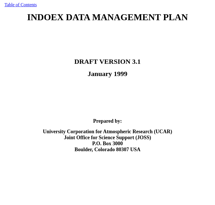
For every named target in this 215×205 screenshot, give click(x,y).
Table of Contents (21, 4)
